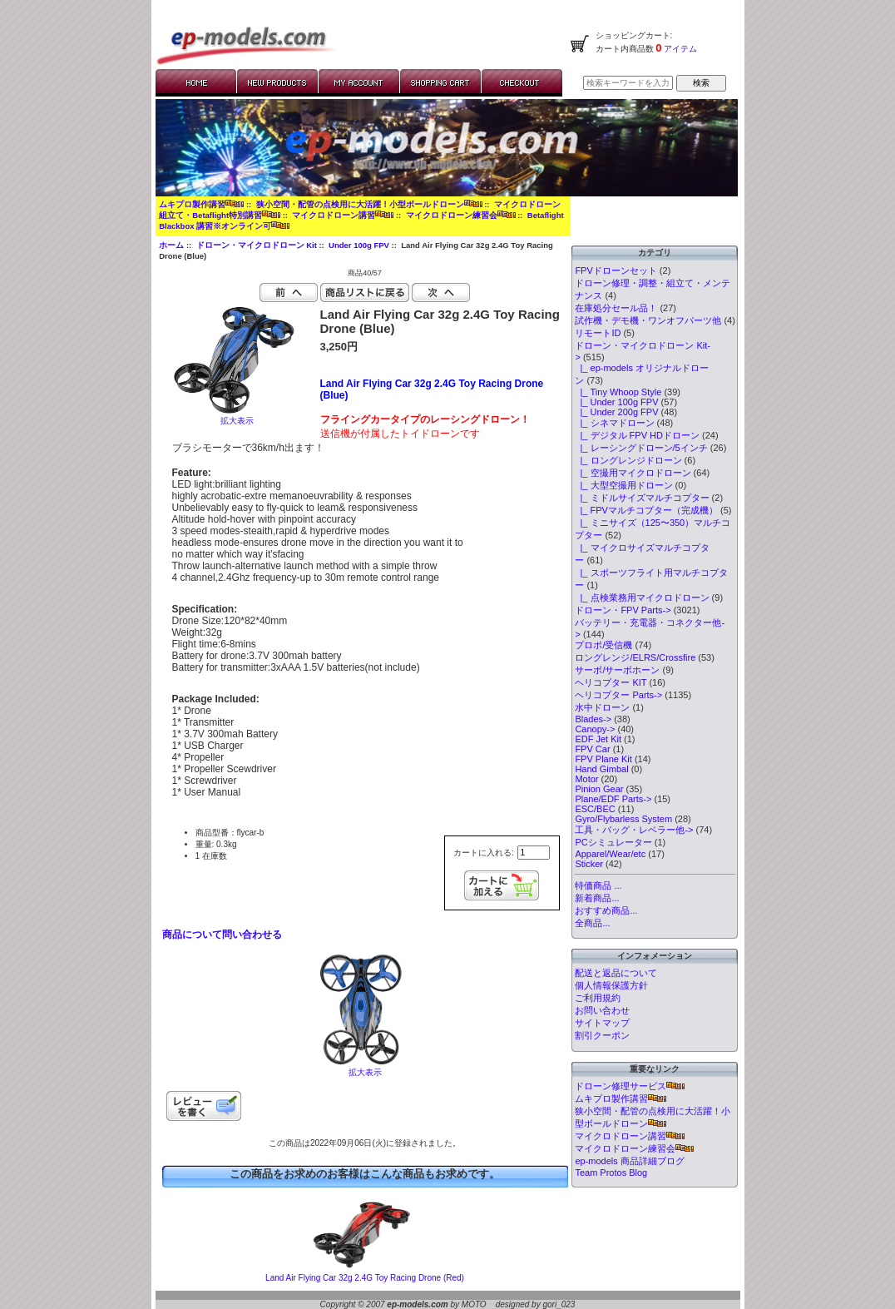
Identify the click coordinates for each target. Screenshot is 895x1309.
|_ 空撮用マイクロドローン (632, 473)
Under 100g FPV (359, 245)
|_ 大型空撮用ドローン (623, 485)
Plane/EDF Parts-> (613, 799)
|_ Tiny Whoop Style (618, 392)
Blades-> (593, 719)
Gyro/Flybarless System (623, 819)
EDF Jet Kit (598, 739)
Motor (586, 779)
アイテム (680, 48)
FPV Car (592, 749)
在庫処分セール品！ (616, 308)
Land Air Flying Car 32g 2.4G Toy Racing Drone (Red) (364, 1277)
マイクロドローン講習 (342, 215)
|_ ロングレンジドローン (628, 460)
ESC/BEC (595, 809)
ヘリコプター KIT (610, 682)
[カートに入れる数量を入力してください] (533, 852)
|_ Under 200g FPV (616, 412)
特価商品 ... (598, 885)
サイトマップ (602, 1023)
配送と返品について (616, 973)
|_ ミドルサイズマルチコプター (642, 498)
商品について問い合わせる (222, 934)
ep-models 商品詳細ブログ (629, 1161)
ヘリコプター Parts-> (618, 695)
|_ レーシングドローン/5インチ (641, 448)
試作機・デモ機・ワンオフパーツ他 (648, 320)
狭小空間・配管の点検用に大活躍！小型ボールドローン (369, 204)
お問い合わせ (602, 1010)
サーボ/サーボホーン (617, 670)
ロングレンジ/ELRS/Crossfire (635, 657)
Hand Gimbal (601, 769)
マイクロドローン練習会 (461, 215)
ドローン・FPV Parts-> (622, 610)
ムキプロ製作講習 (201, 204)
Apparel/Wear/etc (610, 854)
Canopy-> (595, 729)
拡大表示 (365, 1068)
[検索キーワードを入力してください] (628, 83)
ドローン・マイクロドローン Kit (256, 245)
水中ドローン (602, 707)
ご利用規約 (598, 998)
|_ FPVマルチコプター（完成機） (646, 510)
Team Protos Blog (611, 1173)
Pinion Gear (599, 789)
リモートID (598, 333)
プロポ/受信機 (603, 645)
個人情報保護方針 (611, 985)
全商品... (592, 923)
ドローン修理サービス (630, 1086)
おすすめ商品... (606, 910)
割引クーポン (602, 1035)
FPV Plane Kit (603, 759)
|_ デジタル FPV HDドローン (637, 435)
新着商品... (597, 898)
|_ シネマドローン (614, 423)
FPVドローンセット (615, 270)
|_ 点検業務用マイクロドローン (642, 597)
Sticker (589, 864)
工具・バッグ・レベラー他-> (634, 830)
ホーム (171, 245)
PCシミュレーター (613, 842)
